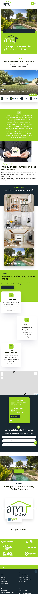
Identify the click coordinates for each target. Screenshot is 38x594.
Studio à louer (22, 545)
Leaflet (36, 358)
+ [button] (1, 337)
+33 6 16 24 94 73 (18, 372)
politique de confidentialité (22, 412)
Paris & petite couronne (7, 556)
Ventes (3, 541)
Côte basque (4, 561)
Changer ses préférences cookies (10, 584)
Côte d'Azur (4, 558)
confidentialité (26, 591)
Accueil (3, 540)
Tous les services (8, 251)
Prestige (3, 543)
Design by (6, 588)
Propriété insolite (23, 541)
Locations (4, 545)
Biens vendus (4, 547)
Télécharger (19, 435)
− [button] (1, 339)
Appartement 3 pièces (25, 540)
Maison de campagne (25, 543)
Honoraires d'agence (29, 582)
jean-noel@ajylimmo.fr (25, 565)
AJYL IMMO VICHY (19, 364)
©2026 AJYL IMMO (6, 582)
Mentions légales (17, 582)
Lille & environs (5, 563)
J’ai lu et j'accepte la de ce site (20, 412)
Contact (3, 549)
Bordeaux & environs (7, 559)
